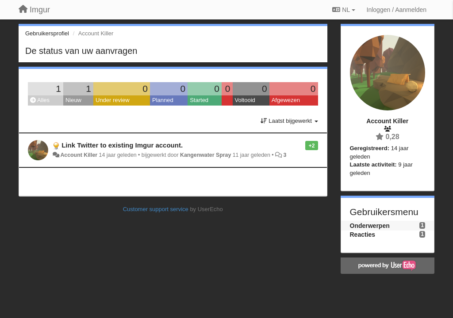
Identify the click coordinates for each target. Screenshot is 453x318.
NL (343, 9)
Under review (113, 100)
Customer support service (155, 209)
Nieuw (73, 100)
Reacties (363, 234)
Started (199, 100)
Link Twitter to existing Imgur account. (122, 145)
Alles (40, 100)
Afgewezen (286, 100)
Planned (162, 100)
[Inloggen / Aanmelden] (396, 9)
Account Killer (78, 155)
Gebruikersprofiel (47, 33)
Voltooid (245, 100)
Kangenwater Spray (205, 155)
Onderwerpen (370, 225)
